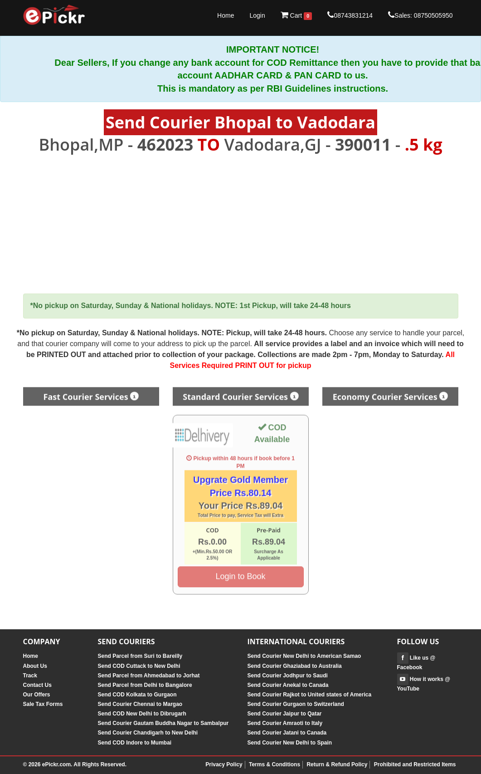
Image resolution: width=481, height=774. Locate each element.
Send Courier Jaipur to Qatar (285, 713)
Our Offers (36, 694)
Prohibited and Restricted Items (415, 764)
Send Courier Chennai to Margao (140, 704)
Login (257, 15)
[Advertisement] (241, 224)
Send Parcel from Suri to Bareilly (140, 656)
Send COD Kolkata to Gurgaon (137, 694)
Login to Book (240, 573)
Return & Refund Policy (336, 764)
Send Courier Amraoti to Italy (285, 723)
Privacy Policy (223, 764)
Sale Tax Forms (43, 704)
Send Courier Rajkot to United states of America (310, 694)
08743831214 (350, 15)
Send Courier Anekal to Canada (288, 685)
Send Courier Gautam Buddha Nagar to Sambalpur (163, 723)
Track (30, 675)
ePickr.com (56, 764)
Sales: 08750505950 (420, 15)
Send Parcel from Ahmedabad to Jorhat (149, 675)
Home (225, 15)
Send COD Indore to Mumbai (135, 743)
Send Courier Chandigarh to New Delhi (148, 733)
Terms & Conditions (274, 764)
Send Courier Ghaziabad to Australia (295, 666)
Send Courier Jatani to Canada (287, 733)
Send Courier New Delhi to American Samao (304, 656)
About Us (35, 666)
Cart (296, 15)
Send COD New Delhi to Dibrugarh (142, 713)
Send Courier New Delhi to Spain (290, 743)
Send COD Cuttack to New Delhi (139, 666)
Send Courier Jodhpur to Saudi (288, 675)
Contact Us (37, 685)
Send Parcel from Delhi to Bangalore (145, 685)
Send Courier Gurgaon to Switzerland (296, 704)
